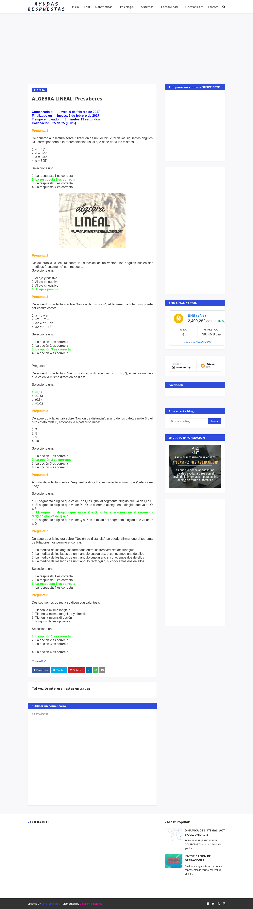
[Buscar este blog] (188, 421)
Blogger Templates (91, 903)
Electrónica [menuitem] (192, 7)
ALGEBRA (40, 660)
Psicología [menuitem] (127, 7)
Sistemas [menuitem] (147, 7)
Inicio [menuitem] (75, 7)
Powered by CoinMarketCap (197, 342)
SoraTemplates (51, 903)
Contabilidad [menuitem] (169, 7)
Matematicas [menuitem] (103, 7)
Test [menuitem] (87, 7)
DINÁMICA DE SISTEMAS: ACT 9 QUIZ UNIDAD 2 (205, 832)
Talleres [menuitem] (213, 7)
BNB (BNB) (197, 315)
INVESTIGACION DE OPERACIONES (198, 858)
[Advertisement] (126, 48)
